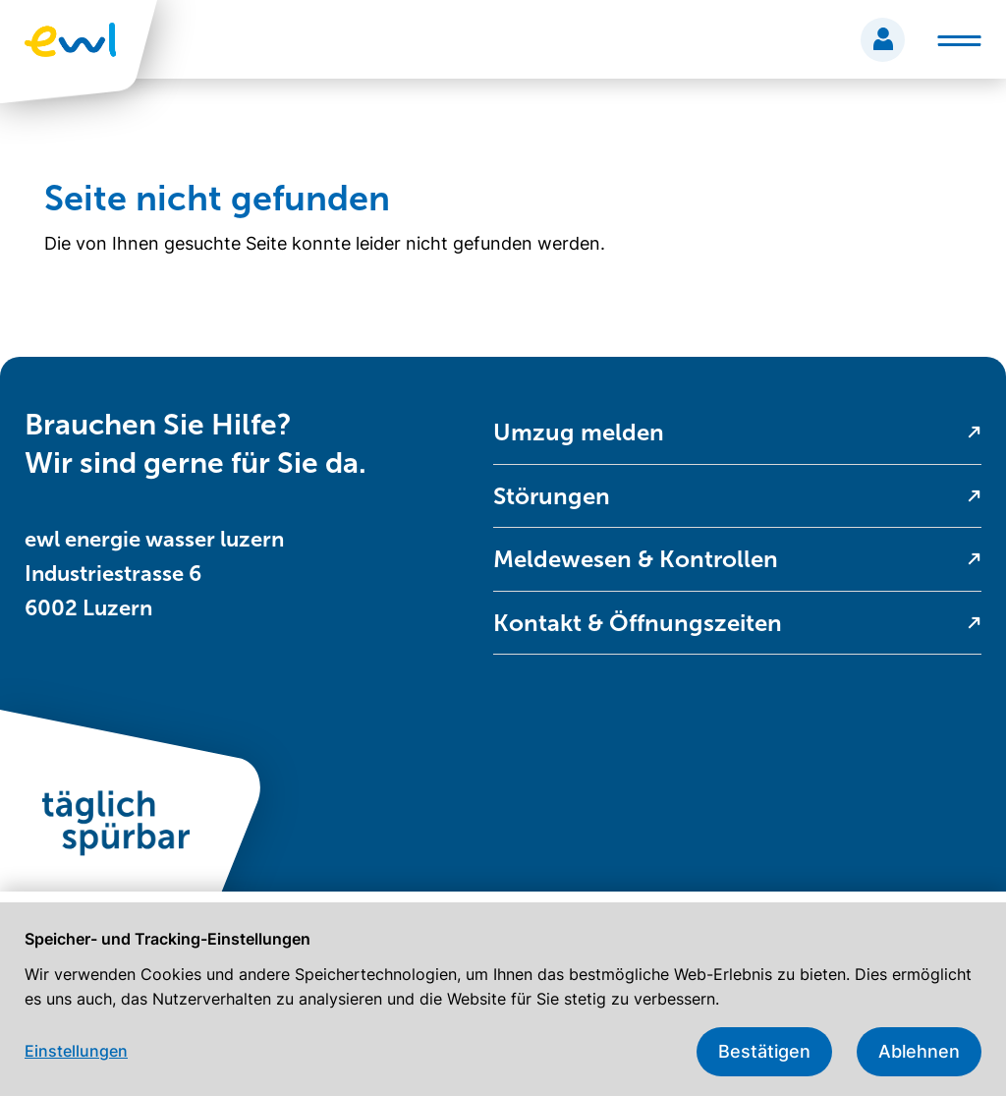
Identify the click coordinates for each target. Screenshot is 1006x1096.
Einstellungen (76, 1051)
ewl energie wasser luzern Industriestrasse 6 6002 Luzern (154, 573)
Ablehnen (919, 1051)
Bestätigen (764, 1051)
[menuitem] (737, 433)
